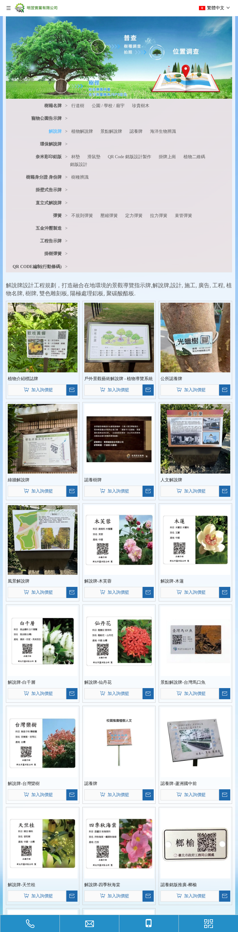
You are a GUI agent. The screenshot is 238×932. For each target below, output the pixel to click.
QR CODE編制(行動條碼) (37, 266)
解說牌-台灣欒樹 (24, 783)
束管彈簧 (183, 215)
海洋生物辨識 (163, 131)
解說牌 (55, 131)
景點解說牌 (111, 131)
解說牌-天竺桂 (21, 884)
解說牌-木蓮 (172, 581)
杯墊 (75, 156)
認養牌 (136, 131)
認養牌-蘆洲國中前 (179, 783)
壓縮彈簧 (109, 215)
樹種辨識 (80, 177)
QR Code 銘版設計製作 (129, 156)
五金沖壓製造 (49, 228)
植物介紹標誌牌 (23, 378)
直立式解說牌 (49, 203)
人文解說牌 (171, 480)
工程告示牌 (51, 241)
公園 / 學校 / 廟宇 (108, 105)
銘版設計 (78, 164)
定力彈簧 (134, 215)
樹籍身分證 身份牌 (44, 177)
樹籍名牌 (53, 105)
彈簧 (57, 215)
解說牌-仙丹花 (98, 682)
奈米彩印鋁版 (49, 156)
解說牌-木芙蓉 (98, 581)
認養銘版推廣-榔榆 (179, 884)
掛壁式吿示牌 (49, 190)
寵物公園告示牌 (46, 118)
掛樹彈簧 (53, 253)
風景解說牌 (18, 581)
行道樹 (77, 105)
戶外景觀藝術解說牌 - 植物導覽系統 (118, 378)
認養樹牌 (93, 480)
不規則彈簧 (82, 215)
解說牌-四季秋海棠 (102, 884)
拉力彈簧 (158, 215)
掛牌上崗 (167, 156)
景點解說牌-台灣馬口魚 (183, 682)
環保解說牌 (51, 144)
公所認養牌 (171, 378)
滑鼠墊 (93, 156)
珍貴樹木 (140, 105)
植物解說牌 (82, 131)
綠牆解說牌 (18, 480)
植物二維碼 (194, 156)
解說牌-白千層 (21, 682)
